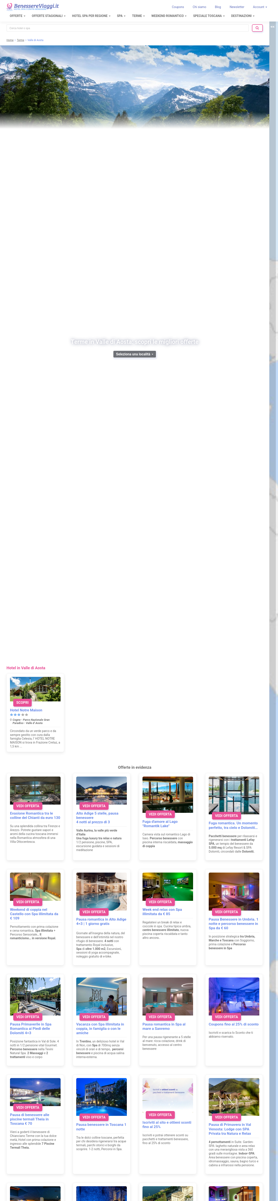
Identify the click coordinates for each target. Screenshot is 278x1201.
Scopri (22, 703)
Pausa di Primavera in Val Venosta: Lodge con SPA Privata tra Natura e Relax (230, 1128)
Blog (218, 7)
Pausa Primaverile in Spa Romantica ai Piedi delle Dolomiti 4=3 (30, 1028)
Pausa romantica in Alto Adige (101, 919)
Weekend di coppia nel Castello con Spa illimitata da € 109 (34, 913)
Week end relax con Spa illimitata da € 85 (162, 911)
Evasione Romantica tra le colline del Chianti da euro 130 (35, 815)
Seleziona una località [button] (134, 354)
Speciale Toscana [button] (209, 16)
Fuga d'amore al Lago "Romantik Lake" (160, 823)
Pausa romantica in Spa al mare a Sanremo (163, 1026)
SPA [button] (121, 16)
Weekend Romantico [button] (169, 16)
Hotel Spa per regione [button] (91, 16)
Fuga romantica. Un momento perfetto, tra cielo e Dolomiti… (233, 825)
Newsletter (237, 7)
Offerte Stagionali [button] (49, 16)
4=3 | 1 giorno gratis (92, 923)
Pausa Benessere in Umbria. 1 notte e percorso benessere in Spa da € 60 (233, 923)
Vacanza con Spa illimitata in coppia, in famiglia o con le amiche (100, 1028)
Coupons (178, 7)
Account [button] (260, 7)
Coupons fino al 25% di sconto (234, 1024)
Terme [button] (138, 16)
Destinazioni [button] (243, 16)
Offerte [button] (17, 16)
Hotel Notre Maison (26, 710)
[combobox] (128, 28)
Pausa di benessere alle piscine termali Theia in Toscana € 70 (29, 1119)
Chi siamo (199, 7)
